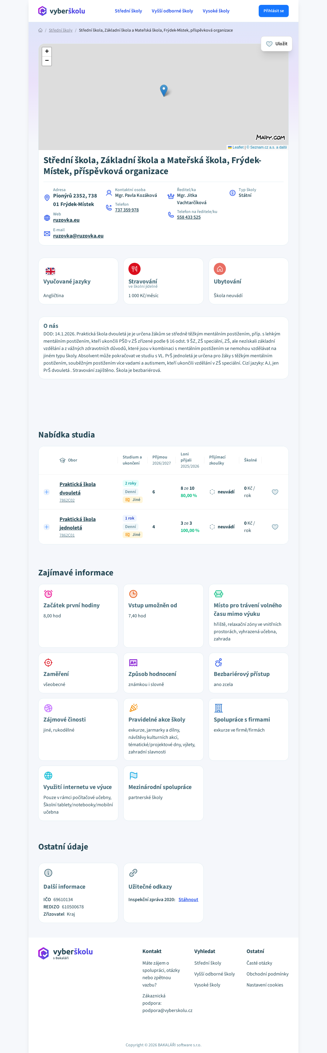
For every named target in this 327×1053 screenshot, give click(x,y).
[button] (164, 90)
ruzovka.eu (66, 220)
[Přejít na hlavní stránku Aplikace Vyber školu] (61, 11)
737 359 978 (127, 210)
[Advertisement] (163, 397)
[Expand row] (47, 492)
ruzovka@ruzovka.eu (78, 236)
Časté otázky (259, 963)
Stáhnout (188, 899)
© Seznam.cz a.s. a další (267, 147)
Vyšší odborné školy (172, 11)
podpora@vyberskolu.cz (163, 1010)
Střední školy (128, 11)
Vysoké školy (216, 11)
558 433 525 (189, 217)
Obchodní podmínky (267, 974)
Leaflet (236, 147)
